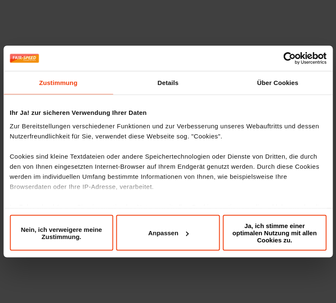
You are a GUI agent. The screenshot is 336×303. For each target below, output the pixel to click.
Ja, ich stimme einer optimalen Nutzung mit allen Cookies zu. (274, 233)
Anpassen (168, 233)
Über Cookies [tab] (277, 82)
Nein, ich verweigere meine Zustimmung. (61, 233)
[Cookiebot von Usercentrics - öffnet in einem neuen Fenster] (289, 58)
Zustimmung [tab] (58, 82)
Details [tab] (168, 82)
